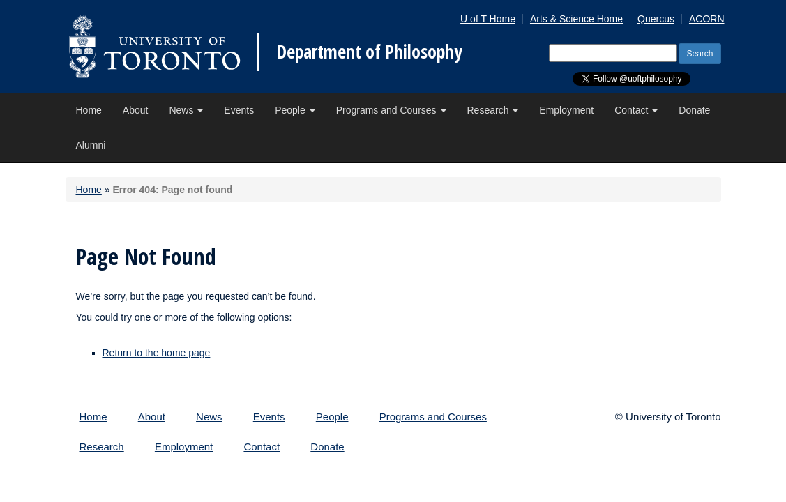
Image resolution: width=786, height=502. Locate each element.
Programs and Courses (391, 110)
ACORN (707, 18)
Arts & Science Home (576, 18)
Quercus (655, 18)
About (136, 110)
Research (493, 110)
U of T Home (487, 18)
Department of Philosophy (369, 51)
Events (239, 110)
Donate (694, 110)
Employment (566, 110)
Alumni (91, 145)
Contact (636, 110)
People (295, 110)
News (186, 110)
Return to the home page (157, 352)
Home (89, 110)
